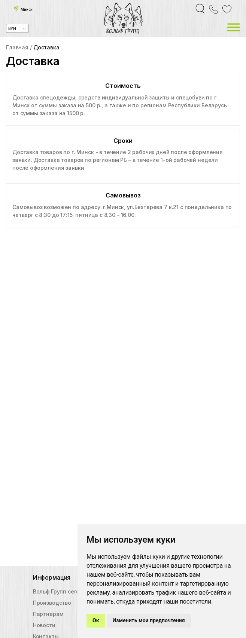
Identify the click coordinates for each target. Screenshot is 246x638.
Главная (17, 47)
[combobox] (17, 28)
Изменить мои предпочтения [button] (149, 620)
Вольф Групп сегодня (61, 591)
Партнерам (48, 614)
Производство (52, 602)
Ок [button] (95, 620)
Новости (44, 625)
